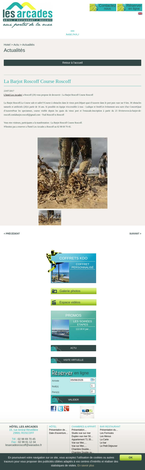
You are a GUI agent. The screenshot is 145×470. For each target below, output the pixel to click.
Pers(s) (55, 392)
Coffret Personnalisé (83, 265)
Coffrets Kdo (73, 258)
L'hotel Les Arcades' (13, 95)
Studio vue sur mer (81, 433)
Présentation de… (58, 430)
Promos (73, 315)
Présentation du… (109, 430)
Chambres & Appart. (84, 426)
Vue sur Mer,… (79, 442)
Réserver (134, 7)
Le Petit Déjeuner (108, 446)
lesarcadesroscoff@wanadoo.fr (23, 445)
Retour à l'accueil (72, 62)
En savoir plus (85, 465)
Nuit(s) (55, 386)
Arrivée (55, 380)
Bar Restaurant (110, 426)
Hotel (7, 44)
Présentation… (79, 430)
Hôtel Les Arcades (23, 426)
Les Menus (105, 436)
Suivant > (135, 233)
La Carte (104, 439)
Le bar (103, 442)
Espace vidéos (66, 302)
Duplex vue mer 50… (82, 436)
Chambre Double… (81, 449)
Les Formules (107, 433)
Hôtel (53, 426)
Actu (16, 44)
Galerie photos (66, 291)
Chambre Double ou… (83, 452)
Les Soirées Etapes (82, 323)
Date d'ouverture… (58, 433)
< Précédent (12, 233)
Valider (73, 399)
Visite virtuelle (73, 360)
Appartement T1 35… (82, 439)
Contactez (107, 7)
